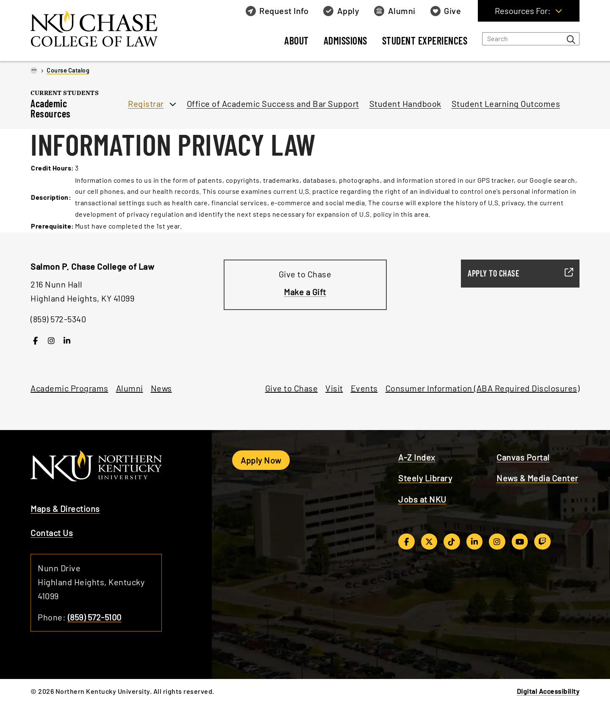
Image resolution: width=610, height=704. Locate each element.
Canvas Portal (523, 457)
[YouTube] (520, 542)
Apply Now (261, 460)
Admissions (345, 40)
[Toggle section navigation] (111, 113)
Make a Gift (305, 292)
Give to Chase (291, 388)
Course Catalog (68, 70)
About (296, 40)
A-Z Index (416, 457)
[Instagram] (51, 340)
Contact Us (51, 533)
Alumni (129, 388)
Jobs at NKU (422, 499)
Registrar (146, 103)
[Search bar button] (571, 39)
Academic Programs (69, 388)
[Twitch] (542, 542)
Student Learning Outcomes (506, 103)
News (161, 388)
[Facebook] (35, 340)
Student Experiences (425, 40)
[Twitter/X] (429, 542)
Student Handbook (405, 103)
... (33, 69)
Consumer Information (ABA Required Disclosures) (482, 388)
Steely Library (425, 478)
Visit (334, 388)
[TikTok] (452, 542)
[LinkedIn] (67, 340)
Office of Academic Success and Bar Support (273, 103)
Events (364, 388)
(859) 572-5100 (95, 617)
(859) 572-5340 (58, 319)
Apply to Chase (517, 273)
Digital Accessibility (548, 691)
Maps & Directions (65, 508)
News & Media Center (537, 478)
